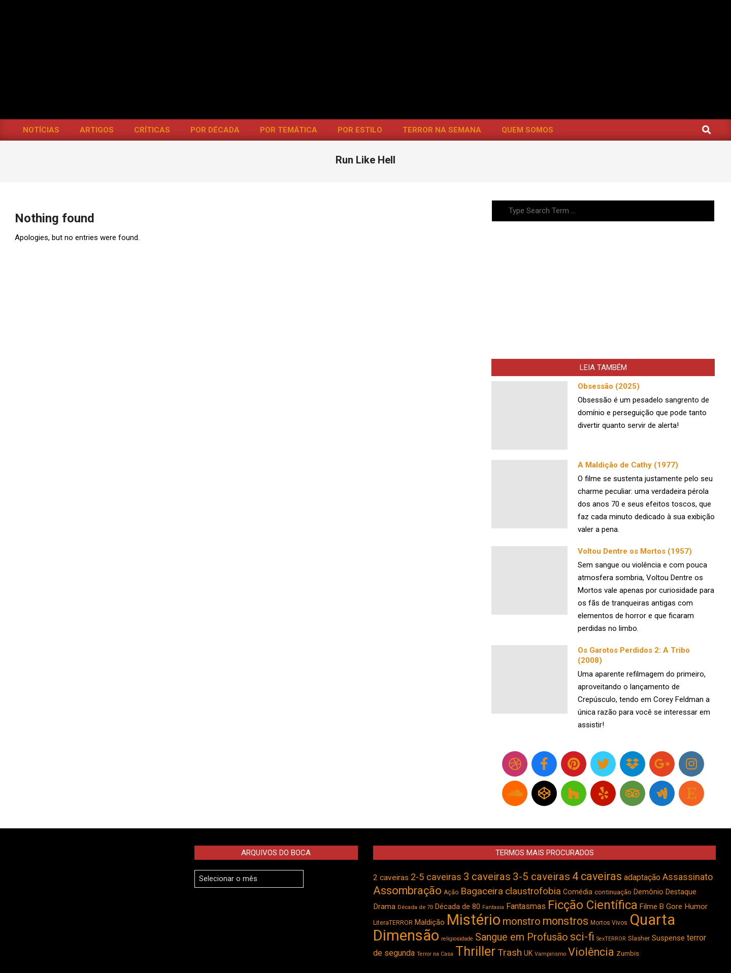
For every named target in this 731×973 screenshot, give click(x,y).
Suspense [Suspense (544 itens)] (668, 938)
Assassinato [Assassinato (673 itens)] (687, 876)
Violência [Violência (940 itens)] (591, 952)
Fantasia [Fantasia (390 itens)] (493, 907)
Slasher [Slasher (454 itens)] (639, 938)
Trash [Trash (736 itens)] (509, 952)
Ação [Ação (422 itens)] (451, 892)
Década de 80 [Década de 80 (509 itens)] (457, 906)
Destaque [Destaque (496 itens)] (681, 892)
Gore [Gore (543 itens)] (674, 906)
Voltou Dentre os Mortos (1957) (635, 551)
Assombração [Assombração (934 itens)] (407, 890)
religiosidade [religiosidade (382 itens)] (457, 938)
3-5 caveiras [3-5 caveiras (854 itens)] (541, 876)
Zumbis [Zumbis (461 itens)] (627, 953)
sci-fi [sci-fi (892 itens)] (582, 936)
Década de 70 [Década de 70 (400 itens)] (415, 907)
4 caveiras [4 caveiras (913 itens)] (597, 876)
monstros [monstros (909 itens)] (565, 921)
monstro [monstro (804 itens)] (522, 921)
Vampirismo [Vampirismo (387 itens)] (550, 954)
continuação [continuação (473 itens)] (613, 892)
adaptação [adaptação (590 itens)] (642, 877)
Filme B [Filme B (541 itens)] (652, 906)
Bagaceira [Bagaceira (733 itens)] (481, 891)
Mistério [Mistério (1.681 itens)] (474, 919)
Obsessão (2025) (609, 386)
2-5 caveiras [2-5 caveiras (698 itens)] (436, 876)
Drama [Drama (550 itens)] (384, 906)
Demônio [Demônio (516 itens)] (648, 892)
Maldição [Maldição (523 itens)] (430, 922)
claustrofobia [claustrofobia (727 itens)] (533, 891)
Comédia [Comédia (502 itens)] (577, 892)
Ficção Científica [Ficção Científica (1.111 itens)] (593, 905)
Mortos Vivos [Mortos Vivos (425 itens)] (608, 922)
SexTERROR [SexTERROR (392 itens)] (611, 938)
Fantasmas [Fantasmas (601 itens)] (526, 906)
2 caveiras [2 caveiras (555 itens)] (391, 877)
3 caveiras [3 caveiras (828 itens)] (487, 876)
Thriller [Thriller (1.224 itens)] (475, 951)
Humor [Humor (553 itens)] (696, 906)
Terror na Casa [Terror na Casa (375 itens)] (435, 954)
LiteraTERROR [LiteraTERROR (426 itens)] (393, 922)
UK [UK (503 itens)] (528, 953)
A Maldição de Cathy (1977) (628, 464)
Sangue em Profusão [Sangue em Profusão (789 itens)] (521, 937)
